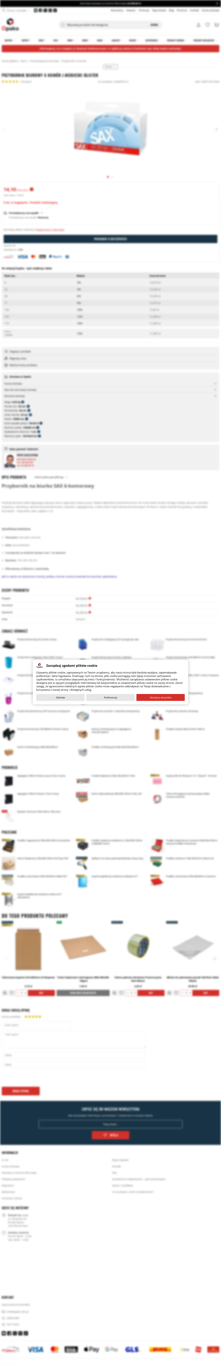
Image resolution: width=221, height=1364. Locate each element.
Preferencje (110, 697)
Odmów (60, 697)
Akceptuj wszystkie (160, 697)
